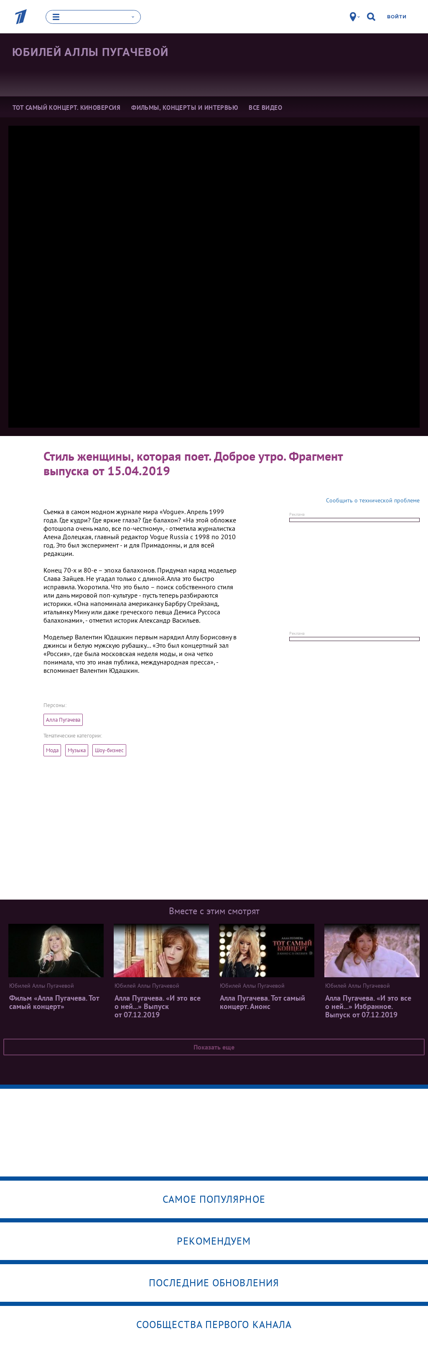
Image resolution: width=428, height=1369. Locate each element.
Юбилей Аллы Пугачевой (90, 52)
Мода (52, 750)
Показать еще (214, 1047)
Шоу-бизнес (109, 750)
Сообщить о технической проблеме (373, 500)
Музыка (77, 750)
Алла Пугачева (63, 719)
